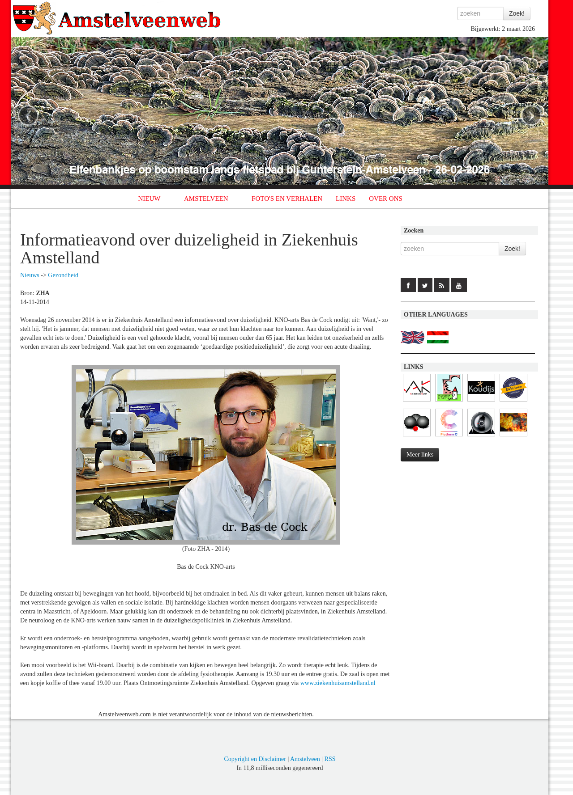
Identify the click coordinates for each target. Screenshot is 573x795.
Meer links (419, 454)
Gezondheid (63, 275)
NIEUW (149, 198)
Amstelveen (305, 759)
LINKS (345, 198)
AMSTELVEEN (206, 198)
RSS (330, 759)
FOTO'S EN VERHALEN (287, 198)
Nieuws (29, 275)
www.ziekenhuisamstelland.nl (338, 683)
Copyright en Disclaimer (255, 759)
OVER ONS (385, 198)
